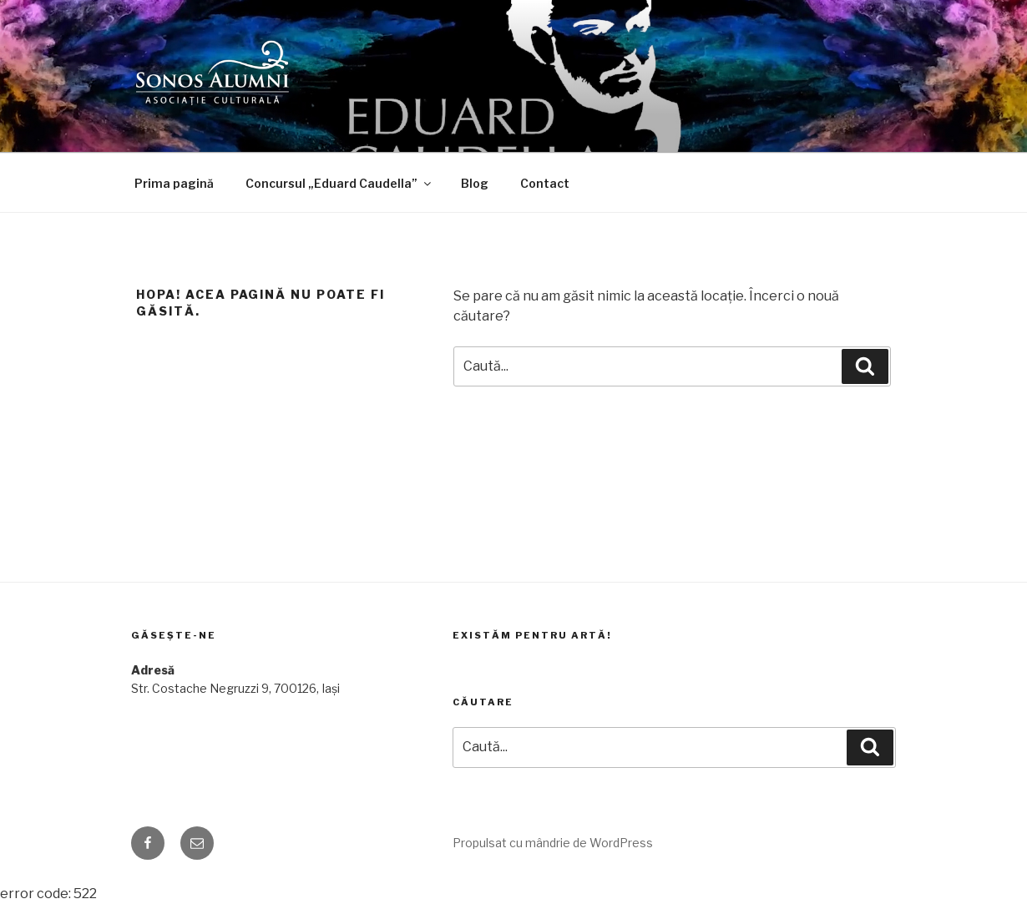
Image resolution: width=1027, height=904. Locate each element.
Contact (544, 183)
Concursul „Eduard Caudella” (339, 183)
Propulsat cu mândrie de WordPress (553, 843)
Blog (474, 183)
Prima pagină (174, 183)
